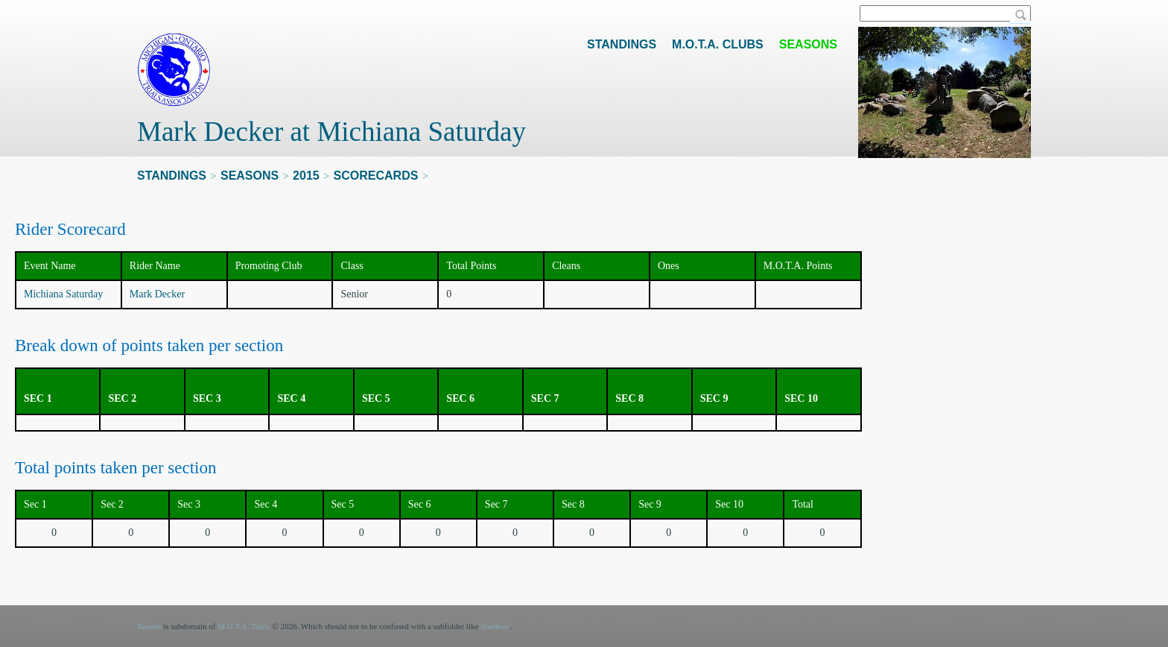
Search (1020, 15)
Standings (621, 44)
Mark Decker (157, 294)
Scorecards (376, 175)
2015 (306, 175)
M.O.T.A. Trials (244, 626)
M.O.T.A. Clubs (718, 44)
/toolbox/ (495, 626)
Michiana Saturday (63, 294)
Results (149, 626)
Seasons (808, 44)
